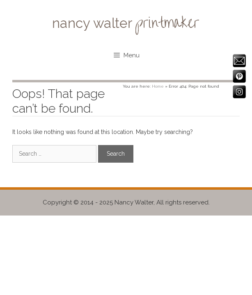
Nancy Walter (134, 202)
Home (158, 86)
